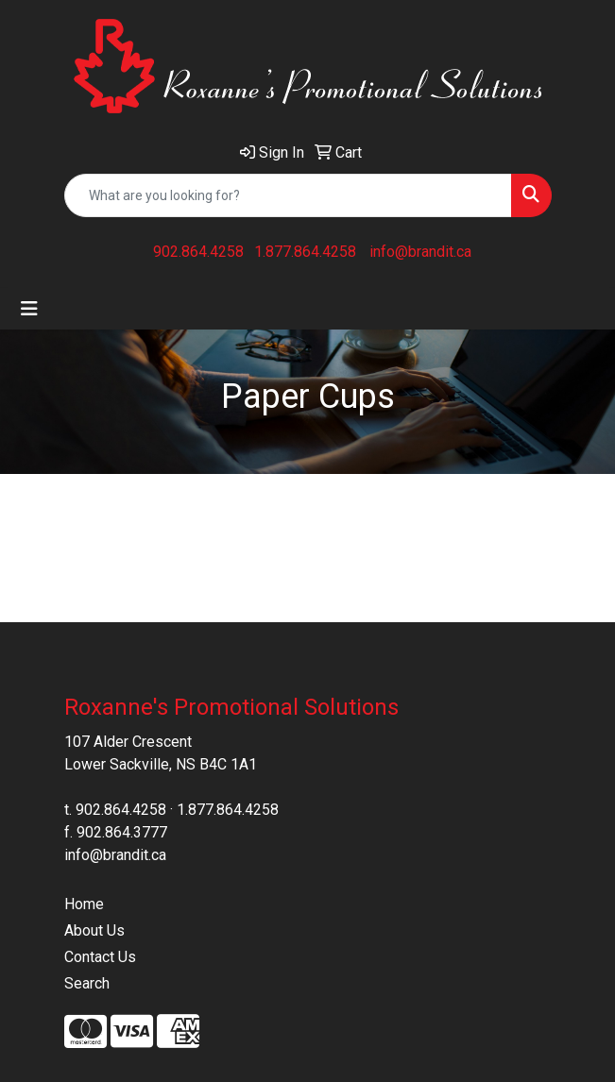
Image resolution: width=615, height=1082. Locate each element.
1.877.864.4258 (305, 252)
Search (87, 983)
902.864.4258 (198, 252)
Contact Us (100, 957)
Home (84, 904)
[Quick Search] (288, 195)
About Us (94, 930)
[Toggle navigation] (29, 309)
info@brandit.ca (420, 252)
